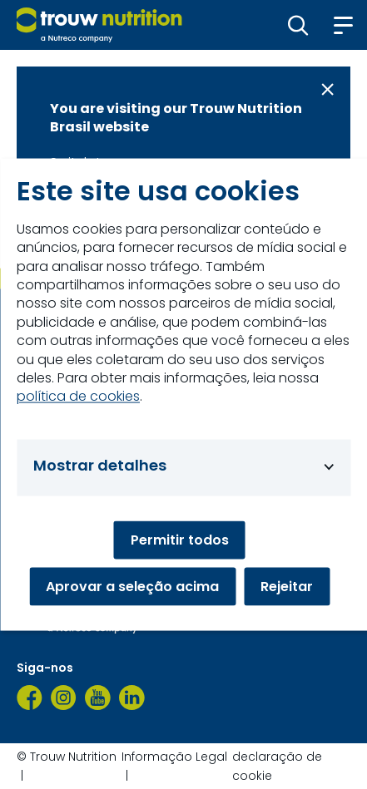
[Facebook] (29, 697)
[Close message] (327, 89)
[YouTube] (98, 697)
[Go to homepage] (99, 25)
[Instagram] (64, 697)
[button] (298, 25)
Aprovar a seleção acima (132, 586)
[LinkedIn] (132, 697)
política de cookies (78, 396)
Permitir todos (180, 540)
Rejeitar (286, 586)
